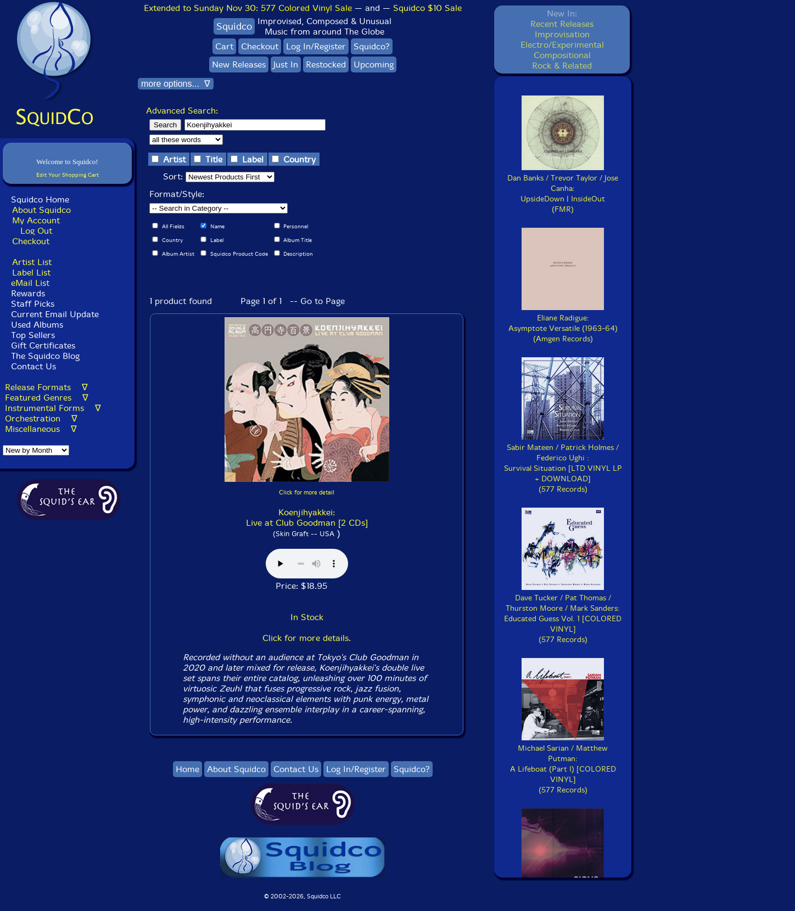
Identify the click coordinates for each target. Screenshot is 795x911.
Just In (285, 64)
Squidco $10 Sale (427, 8)
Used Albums (37, 324)
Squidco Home (40, 199)
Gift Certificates (43, 345)
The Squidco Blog (45, 356)
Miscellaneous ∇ (41, 429)
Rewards (28, 293)
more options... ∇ (175, 83)
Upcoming (374, 64)
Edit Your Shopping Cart (67, 175)
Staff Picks (32, 304)
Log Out (36, 231)
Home (187, 769)
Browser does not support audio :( (307, 563)
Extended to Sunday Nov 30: (248, 8)
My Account (36, 220)
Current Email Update (53, 314)
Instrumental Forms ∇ (53, 408)
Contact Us (32, 366)
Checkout (30, 241)
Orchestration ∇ (41, 418)
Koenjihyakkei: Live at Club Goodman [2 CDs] (307, 517)
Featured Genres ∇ (46, 397)
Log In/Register (316, 46)
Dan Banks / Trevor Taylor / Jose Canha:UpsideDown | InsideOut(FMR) (562, 188)
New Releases (239, 64)
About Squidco (41, 210)
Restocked (326, 64)
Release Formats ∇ (46, 387)
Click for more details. (306, 638)
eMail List (30, 283)
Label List (31, 272)
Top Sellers (33, 335)
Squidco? (372, 46)
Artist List (32, 262)
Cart (224, 46)
